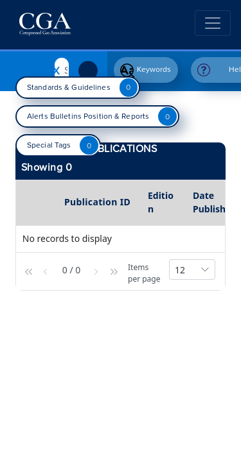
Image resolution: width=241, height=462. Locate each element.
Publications (120, 148)
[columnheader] (38, 202)
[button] (30, 269)
